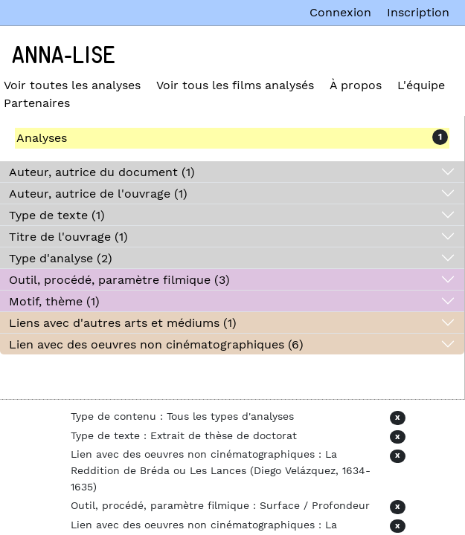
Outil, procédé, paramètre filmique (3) (119, 280)
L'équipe (421, 85)
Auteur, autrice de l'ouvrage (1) (98, 194)
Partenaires (37, 103)
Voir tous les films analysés (235, 85)
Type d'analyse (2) (60, 258)
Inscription (418, 12)
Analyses (41, 138)
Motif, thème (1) (54, 301)
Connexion (340, 12)
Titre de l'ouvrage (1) (68, 237)
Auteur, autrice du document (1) (102, 172)
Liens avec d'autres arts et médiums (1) (123, 323)
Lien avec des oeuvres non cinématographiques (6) (156, 344)
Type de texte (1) (57, 215)
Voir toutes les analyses (72, 85)
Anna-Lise (63, 56)
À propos (356, 85)
